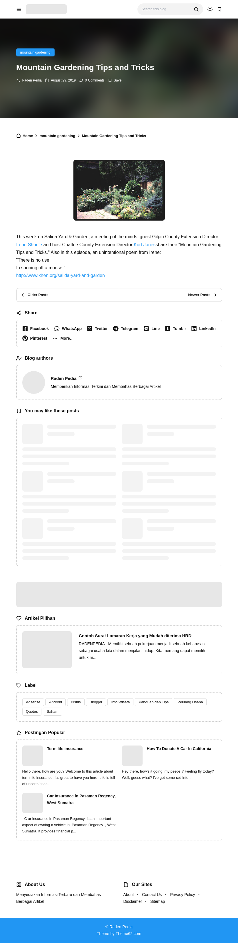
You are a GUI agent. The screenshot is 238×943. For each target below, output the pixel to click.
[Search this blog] (165, 9)
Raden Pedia (32, 80)
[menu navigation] (18, 9)
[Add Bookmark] (114, 80)
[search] (196, 9)
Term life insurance (65, 748)
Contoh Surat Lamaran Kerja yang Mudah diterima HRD (135, 635)
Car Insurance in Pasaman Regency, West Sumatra (81, 799)
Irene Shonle (29, 244)
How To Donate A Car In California (179, 748)
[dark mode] (210, 9)
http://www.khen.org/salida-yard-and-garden (60, 275)
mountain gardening (35, 52)
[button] (63, 338)
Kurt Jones (144, 244)
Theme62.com (128, 933)
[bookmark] (219, 9)
